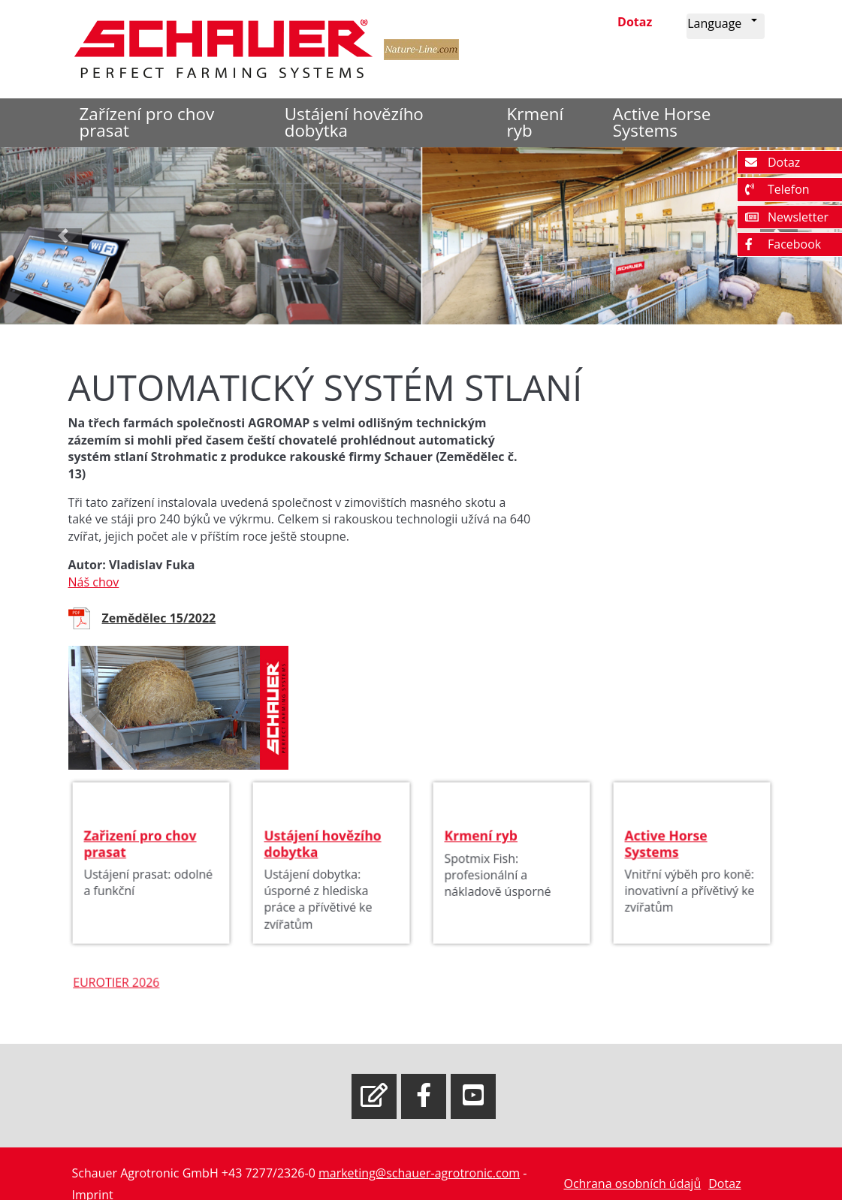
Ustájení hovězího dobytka (354, 122)
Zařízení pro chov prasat (147, 122)
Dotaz (634, 22)
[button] (725, 26)
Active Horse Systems (662, 122)
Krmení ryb (535, 122)
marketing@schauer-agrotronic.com (419, 1173)
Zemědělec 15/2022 (159, 618)
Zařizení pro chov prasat (141, 855)
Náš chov (93, 582)
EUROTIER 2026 (123, 993)
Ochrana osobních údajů (632, 1183)
